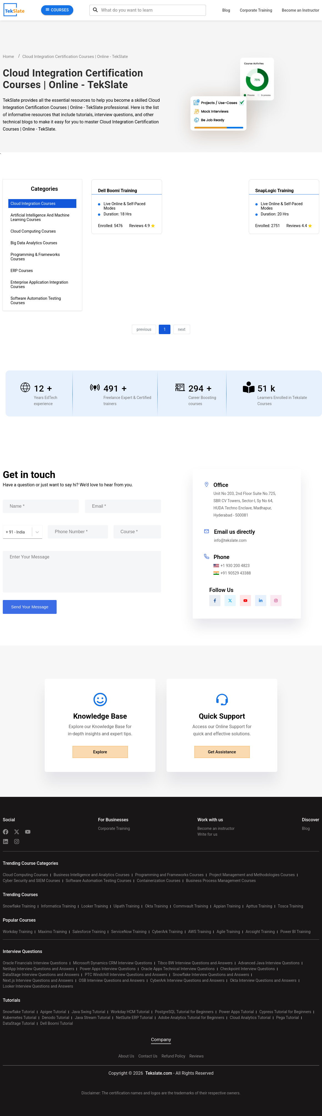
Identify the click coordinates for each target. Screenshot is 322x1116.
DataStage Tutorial (19, 1023)
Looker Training (94, 906)
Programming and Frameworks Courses (169, 875)
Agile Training (228, 931)
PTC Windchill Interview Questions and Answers (126, 974)
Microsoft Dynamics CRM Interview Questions (112, 963)
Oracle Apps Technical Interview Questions (178, 969)
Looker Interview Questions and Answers (38, 986)
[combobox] (6, 532)
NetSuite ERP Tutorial (134, 1017)
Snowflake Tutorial (19, 1012)
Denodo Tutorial (55, 1017)
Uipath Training (127, 906)
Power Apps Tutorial (236, 1012)
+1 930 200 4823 (231, 565)
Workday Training (17, 931)
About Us (126, 1056)
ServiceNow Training (128, 931)
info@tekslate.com (230, 540)
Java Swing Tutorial (88, 1012)
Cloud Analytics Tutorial (250, 1017)
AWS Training (199, 931)
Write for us (207, 834)
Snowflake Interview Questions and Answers (211, 974)
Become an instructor (215, 828)
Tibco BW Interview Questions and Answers (195, 963)
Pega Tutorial (287, 1017)
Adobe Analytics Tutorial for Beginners (191, 1017)
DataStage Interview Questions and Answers (41, 974)
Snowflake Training (19, 906)
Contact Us (147, 1056)
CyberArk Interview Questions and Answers (187, 980)
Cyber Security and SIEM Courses (31, 880)
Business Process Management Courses (221, 880)
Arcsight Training (260, 931)
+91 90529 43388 (232, 573)
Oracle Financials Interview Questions (35, 963)
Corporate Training (256, 10)
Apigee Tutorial (53, 1012)
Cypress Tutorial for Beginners (285, 1012)
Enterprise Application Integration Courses (39, 284)
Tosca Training (290, 906)
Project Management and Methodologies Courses (252, 875)
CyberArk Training (167, 931)
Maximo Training (52, 931)
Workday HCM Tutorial (130, 1012)
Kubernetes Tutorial (19, 1017)
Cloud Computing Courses (33, 231)
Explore (100, 751)
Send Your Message (29, 606)
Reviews (196, 1056)
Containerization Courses (158, 880)
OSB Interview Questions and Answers (112, 980)
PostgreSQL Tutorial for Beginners (184, 1012)
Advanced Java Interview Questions (269, 963)
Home (8, 56)
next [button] (181, 329)
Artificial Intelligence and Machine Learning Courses (40, 217)
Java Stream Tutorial (92, 1017)
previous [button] (144, 329)
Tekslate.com (158, 1073)
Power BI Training (295, 931)
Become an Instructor (300, 10)
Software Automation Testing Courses (36, 300)
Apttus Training (259, 906)
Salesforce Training (88, 931)
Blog (226, 10)
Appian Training (227, 906)
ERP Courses (22, 270)
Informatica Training (58, 906)
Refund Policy (173, 1056)
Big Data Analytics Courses (34, 243)
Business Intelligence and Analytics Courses (92, 875)
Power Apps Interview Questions (107, 969)
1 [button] (164, 329)
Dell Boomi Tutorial (56, 1023)
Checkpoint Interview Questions (247, 969)
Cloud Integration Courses (33, 203)
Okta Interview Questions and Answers (263, 980)
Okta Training (156, 906)
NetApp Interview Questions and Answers (38, 969)
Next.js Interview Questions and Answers (38, 980)
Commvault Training (190, 906)
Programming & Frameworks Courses (35, 256)
